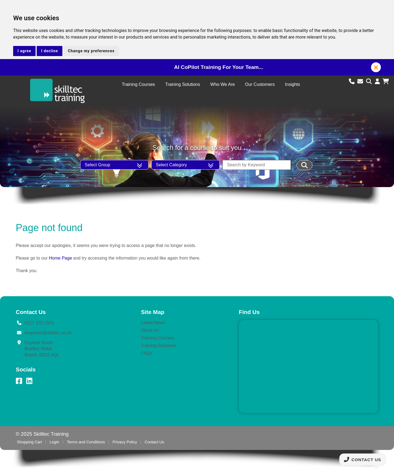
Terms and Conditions (86, 442)
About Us (150, 330)
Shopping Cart (29, 442)
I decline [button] (49, 51)
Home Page (60, 258)
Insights (292, 84)
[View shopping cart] (386, 81)
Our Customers (259, 84)
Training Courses (138, 84)
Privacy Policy (124, 442)
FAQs (146, 353)
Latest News (153, 322)
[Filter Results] (305, 165)
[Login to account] (378, 81)
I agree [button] (24, 51)
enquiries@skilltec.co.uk (48, 332)
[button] (376, 67)
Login (54, 442)
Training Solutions (182, 84)
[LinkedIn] (29, 381)
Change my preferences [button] (91, 51)
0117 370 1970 (39, 323)
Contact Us (154, 442)
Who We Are (222, 84)
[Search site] (369, 81)
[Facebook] (19, 381)
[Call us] (352, 81)
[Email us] (361, 81)
